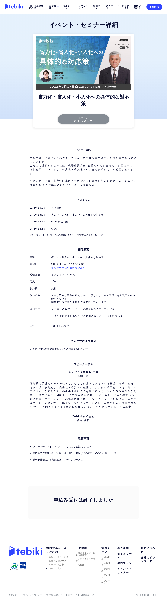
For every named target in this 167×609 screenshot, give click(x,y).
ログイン (126, 7)
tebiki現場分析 (87, 595)
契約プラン (96, 7)
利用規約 (13, 595)
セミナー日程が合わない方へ (68, 268)
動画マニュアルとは (58, 557)
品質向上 (105, 558)
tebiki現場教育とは (36, 7)
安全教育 (105, 564)
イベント (120, 7)
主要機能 (54, 7)
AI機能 (81, 565)
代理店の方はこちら (55, 595)
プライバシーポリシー (31, 595)
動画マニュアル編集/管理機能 (85, 554)
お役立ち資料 (55, 569)
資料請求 (154, 7)
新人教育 (105, 576)
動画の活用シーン (57, 561)
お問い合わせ (137, 7)
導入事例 (109, 7)
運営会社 (72, 595)
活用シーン (69, 7)
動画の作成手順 (56, 565)
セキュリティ (83, 7)
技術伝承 (105, 570)
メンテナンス (105, 582)
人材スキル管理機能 (85, 560)
